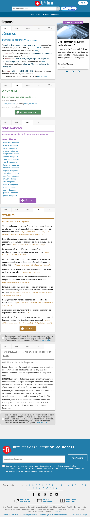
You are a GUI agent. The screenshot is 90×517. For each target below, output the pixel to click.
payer (36, 50)
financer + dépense (10, 184)
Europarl (30, 313)
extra (26, 103)
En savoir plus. (45, 340)
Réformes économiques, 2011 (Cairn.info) (17, 282)
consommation (43, 76)
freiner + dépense (10, 187)
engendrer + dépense (11, 173)
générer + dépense (10, 193)
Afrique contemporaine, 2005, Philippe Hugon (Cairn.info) (32, 265)
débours (11, 103)
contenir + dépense (10, 156)
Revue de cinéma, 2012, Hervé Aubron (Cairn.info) (29, 245)
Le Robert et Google (79, 515)
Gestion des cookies (59, 515)
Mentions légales (45, 515)
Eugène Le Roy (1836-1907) (31, 272)
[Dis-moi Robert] (69, 9)
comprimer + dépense (11, 154)
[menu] (2, 2)
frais (39, 48)
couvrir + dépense (10, 162)
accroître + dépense (11, 142)
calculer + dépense (10, 151)
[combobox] (34, 9)
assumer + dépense (10, 145)
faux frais (33, 103)
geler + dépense (9, 190)
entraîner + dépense (11, 176)
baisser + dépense (10, 148)
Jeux (39, 14)
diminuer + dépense (11, 165)
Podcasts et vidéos (52, 14)
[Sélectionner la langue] (83, 3)
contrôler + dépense (11, 159)
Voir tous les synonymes (29, 112)
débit (43, 61)
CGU (69, 515)
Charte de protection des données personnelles (20, 515)
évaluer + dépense (10, 179)
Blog (31, 14)
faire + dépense (9, 181)
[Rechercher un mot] (58, 9)
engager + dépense (10, 170)
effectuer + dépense (11, 167)
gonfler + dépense (10, 195)
